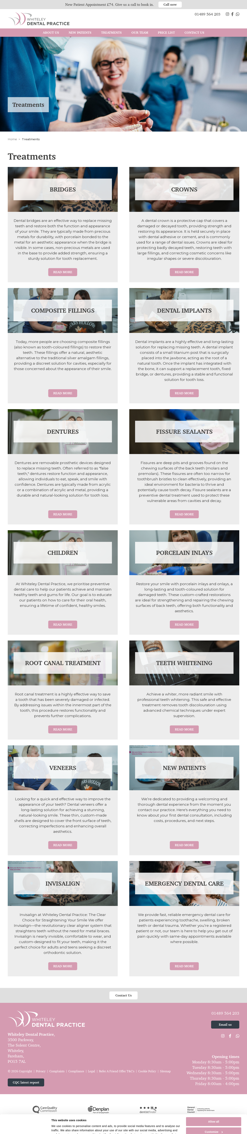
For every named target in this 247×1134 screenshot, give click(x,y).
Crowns (184, 189)
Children (62, 553)
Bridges (63, 189)
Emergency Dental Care (184, 883)
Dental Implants (184, 310)
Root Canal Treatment (63, 663)
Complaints (56, 1071)
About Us (51, 32)
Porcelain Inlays (184, 553)
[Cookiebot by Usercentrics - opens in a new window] (26, 1128)
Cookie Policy (147, 1071)
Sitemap (165, 1071)
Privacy (41, 1071)
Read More (62, 272)
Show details (59, 1128)
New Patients (184, 768)
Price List (166, 32)
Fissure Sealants (184, 432)
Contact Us (194, 32)
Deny (213, 1124)
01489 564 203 (225, 1013)
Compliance (76, 1071)
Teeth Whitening (184, 663)
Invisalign (63, 883)
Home (12, 139)
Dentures (63, 432)
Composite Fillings (63, 310)
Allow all (213, 1103)
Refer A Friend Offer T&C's (116, 1071)
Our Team (139, 32)
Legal (91, 1071)
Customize (214, 1114)
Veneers (62, 768)
